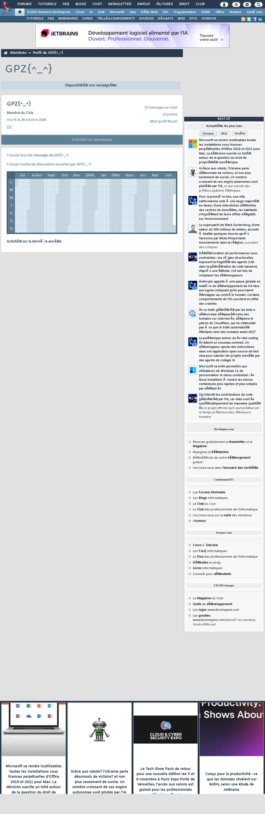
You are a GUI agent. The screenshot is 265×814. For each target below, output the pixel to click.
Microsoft (117, 12)
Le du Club (208, 598)
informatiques (208, 568)
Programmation (185, 12)
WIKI (181, 19)
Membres (18, 53)
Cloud (79, 12)
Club (200, 4)
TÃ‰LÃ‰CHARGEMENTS (116, 19)
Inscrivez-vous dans (225, 468)
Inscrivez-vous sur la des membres (222, 515)
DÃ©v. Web (149, 12)
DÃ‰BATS (165, 19)
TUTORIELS (34, 19)
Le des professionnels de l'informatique (225, 509)
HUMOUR (209, 19)
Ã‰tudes (164, 4)
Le (198, 504)
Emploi (143, 4)
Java (132, 12)
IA (91, 12)
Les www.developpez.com (216, 610)
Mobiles (235, 12)
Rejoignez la (211, 452)
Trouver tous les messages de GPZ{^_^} (38, 155)
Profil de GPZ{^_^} (48, 53)
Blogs (81, 4)
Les (209, 492)
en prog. (207, 563)
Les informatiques (210, 498)
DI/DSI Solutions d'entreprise (48, 12)
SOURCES (146, 19)
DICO (193, 19)
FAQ (66, 4)
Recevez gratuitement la (219, 442)
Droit (184, 4)
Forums (24, 4)
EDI (165, 12)
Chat (97, 4)
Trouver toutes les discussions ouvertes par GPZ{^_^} (49, 164)
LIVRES (87, 19)
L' (199, 521)
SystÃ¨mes (254, 12)
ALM (101, 12)
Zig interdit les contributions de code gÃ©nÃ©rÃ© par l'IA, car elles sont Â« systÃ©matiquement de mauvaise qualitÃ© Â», (230, 406)
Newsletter (119, 4)
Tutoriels (47, 4)
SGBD (205, 12)
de (212, 604)
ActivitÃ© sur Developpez (92, 140)
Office (219, 12)
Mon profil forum (163, 122)
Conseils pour (212, 574)
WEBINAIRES (68, 19)
